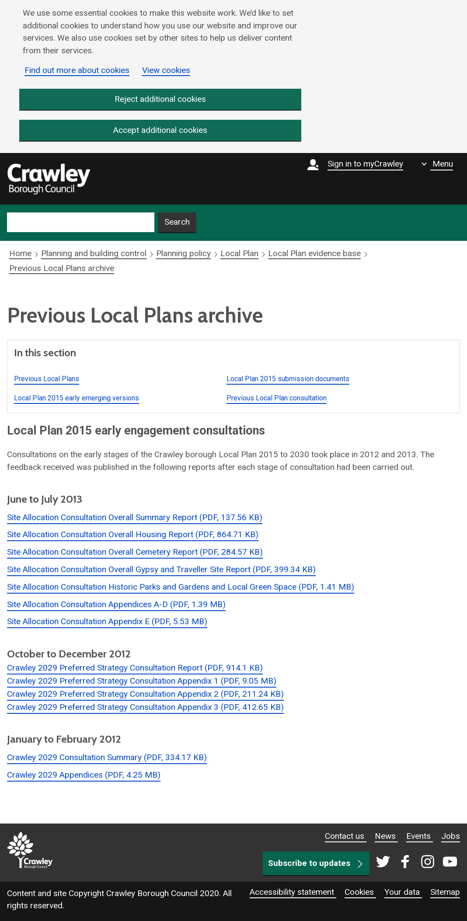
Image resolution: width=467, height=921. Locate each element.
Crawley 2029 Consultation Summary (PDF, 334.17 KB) (107, 757)
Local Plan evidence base (314, 254)
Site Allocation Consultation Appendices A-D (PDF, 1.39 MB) (116, 604)
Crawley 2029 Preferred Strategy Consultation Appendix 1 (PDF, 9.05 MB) (141, 681)
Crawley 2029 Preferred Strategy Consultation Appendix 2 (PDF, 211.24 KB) (145, 694)
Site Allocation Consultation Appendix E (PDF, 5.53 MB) (107, 622)
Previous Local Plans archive (61, 268)
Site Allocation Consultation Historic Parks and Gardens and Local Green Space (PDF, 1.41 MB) (180, 587)
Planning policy (183, 254)
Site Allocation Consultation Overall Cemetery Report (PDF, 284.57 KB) (135, 552)
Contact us (345, 836)
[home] (48, 179)
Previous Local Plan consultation (277, 398)
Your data (403, 892)
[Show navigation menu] (437, 164)
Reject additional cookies (160, 99)
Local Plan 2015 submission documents (288, 379)
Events (419, 836)
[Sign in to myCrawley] (357, 179)
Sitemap (445, 892)
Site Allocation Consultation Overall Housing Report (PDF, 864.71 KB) (132, 535)
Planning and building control (93, 254)
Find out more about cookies (76, 70)
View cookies (166, 70)
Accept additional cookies (160, 130)
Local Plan (239, 254)
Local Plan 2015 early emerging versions (76, 398)
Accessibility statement (293, 892)
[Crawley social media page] (414, 862)
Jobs (450, 836)
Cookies (360, 892)
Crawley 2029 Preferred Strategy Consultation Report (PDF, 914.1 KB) (135, 668)
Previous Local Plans (46, 379)
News (386, 836)
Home (20, 254)
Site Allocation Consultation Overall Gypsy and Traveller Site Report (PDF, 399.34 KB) (161, 569)
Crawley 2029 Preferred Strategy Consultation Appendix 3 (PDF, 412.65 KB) (145, 707)
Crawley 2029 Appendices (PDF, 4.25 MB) (83, 775)
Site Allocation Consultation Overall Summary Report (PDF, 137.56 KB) (134, 517)
